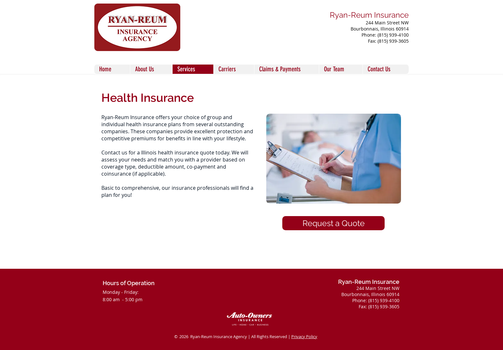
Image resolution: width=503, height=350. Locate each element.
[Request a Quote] (333, 223)
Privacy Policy (304, 336)
